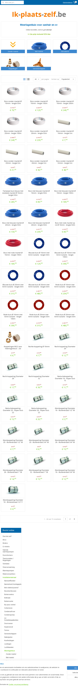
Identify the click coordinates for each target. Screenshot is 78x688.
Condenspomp (9, 109)
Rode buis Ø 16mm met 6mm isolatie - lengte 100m (31, 343)
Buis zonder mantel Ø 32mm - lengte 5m (69, 172)
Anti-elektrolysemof (11, 81)
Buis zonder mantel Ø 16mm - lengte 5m (69, 140)
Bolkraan (7, 92)
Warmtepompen (8, 64)
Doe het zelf (7, 30)
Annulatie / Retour (13, 649)
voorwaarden (65, 619)
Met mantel (10, 151)
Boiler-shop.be (39, 644)
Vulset (6, 201)
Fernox (6, 124)
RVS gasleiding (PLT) (11, 184)
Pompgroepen (9, 177)
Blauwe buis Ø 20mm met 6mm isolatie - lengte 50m (31, 309)
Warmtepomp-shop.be (39, 653)
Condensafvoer (9, 105)
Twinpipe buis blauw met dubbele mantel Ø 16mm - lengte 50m (31, 206)
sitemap (45, 684)
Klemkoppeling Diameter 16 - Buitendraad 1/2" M (69, 442)
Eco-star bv (39, 673)
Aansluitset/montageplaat (12, 78)
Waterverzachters (9, 68)
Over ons (13, 658)
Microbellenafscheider (12, 165)
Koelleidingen (9, 134)
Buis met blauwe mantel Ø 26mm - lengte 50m (50, 240)
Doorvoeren (8, 117)
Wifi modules (9, 211)
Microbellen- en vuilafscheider (9, 169)
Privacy (13, 662)
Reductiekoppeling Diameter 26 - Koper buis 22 (50, 441)
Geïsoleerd (10, 155)
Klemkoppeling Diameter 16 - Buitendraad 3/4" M (69, 510)
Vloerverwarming (9, 61)
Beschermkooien (10, 85)
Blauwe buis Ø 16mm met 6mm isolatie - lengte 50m (50, 275)
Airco (4, 33)
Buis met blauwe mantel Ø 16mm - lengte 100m (69, 204)
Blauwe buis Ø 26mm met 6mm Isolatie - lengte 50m (50, 309)
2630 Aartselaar (65, 599)
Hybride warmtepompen (8, 45)
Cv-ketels (6, 40)
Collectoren (8, 102)
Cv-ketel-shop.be (39, 648)
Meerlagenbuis (9, 145)
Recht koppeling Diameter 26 (31, 408)
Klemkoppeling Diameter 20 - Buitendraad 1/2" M (32, 476)
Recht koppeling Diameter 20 (68, 375)
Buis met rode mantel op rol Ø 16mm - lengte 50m (68, 241)
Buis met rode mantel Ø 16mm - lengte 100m (31, 274)
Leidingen (7, 138)
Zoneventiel (8, 214)
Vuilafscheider (9, 197)
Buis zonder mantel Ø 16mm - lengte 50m (31, 108)
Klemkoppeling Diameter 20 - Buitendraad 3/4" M (50, 476)
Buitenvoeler (8, 95)
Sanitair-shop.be (39, 657)
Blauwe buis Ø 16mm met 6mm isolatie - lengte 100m (68, 275)
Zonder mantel (11, 148)
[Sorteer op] (62, 79)
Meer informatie (39, 594)
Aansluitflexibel (9, 75)
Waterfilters (8, 208)
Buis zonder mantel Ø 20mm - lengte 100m (31, 140)
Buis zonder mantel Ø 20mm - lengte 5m (31, 172)
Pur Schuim (8, 180)
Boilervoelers (9, 88)
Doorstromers (8, 49)
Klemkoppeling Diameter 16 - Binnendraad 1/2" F (31, 544)
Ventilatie (6, 58)
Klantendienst (68, 2)
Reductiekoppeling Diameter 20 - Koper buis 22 (31, 441)
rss (49, 684)
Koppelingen (10, 158)
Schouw (7, 187)
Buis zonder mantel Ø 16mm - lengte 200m (69, 108)
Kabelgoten (8, 131)
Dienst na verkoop (13, 653)
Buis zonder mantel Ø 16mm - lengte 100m (50, 108)
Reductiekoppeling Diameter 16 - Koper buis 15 (68, 409)
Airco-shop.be (39, 639)
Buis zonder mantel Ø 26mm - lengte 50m (50, 140)
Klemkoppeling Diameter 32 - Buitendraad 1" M (50, 509)
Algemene (65, 617)
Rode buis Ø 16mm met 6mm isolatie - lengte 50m (68, 309)
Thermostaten (13, 610)
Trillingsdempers (10, 191)
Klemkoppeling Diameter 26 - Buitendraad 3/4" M (69, 476)
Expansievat (8, 121)
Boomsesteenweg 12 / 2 (65, 597)
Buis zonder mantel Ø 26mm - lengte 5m (50, 172)
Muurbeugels (9, 174)
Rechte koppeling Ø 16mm (50, 375)
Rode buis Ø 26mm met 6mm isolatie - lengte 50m (68, 343)
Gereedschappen (10, 127)
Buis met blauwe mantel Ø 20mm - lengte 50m (31, 240)
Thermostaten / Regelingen (8, 53)
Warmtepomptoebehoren (12, 204)
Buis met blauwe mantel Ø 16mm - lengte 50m (50, 204)
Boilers (5, 37)
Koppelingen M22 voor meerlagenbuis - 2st (31, 377)
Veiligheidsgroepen (11, 194)
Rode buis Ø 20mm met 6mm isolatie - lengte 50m (50, 343)
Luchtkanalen (9, 141)
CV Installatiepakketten (11, 113)
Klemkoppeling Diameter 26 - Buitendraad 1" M (31, 509)
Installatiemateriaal (9, 71)
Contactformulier (13, 644)
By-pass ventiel (9, 98)
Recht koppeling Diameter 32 (50, 408)
